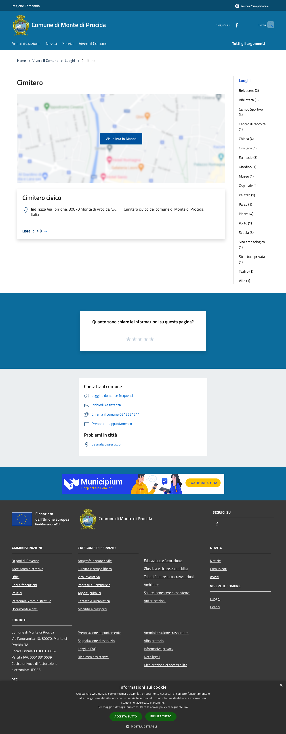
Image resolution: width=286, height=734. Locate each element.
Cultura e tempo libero (95, 568)
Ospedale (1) (248, 185)
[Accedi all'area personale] (251, 6)
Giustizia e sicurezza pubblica (166, 568)
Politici (17, 593)
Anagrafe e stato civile (95, 560)
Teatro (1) (246, 271)
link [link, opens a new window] (186, 707)
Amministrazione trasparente (166, 632)
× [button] (281, 685)
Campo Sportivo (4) (251, 112)
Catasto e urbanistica (94, 601)
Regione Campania (26, 5)
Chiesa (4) (246, 138)
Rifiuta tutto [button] (161, 716)
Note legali (152, 656)
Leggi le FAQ (87, 648)
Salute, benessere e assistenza (167, 592)
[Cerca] (269, 24)
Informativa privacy (158, 648)
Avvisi (214, 576)
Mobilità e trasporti (92, 609)
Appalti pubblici (89, 593)
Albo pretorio (154, 640)
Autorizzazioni (155, 600)
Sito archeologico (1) (252, 244)
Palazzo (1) (247, 195)
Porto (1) (245, 223)
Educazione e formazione (163, 560)
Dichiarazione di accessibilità (165, 664)
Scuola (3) (246, 232)
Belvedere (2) (249, 90)
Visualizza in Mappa (121, 138)
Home (21, 60)
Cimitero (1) (248, 148)
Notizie (215, 560)
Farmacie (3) (248, 157)
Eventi (215, 607)
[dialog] (143, 707)
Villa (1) (244, 280)
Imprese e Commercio (94, 585)
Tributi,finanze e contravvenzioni (169, 576)
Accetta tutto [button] (126, 716)
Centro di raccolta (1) (252, 126)
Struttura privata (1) (252, 259)
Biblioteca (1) (249, 99)
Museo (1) (246, 176)
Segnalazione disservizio (96, 640)
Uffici (15, 576)
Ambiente (151, 584)
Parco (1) (245, 204)
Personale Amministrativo (31, 601)
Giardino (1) (247, 166)
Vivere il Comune (45, 60)
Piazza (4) (246, 213)
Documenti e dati (25, 609)
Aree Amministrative (27, 568)
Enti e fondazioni (24, 585)
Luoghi (70, 60)
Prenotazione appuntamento (99, 632)
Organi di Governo (25, 560)
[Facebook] (229, 25)
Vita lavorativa (89, 576)
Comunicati (218, 568)
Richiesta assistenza (93, 656)
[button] (143, 726)
